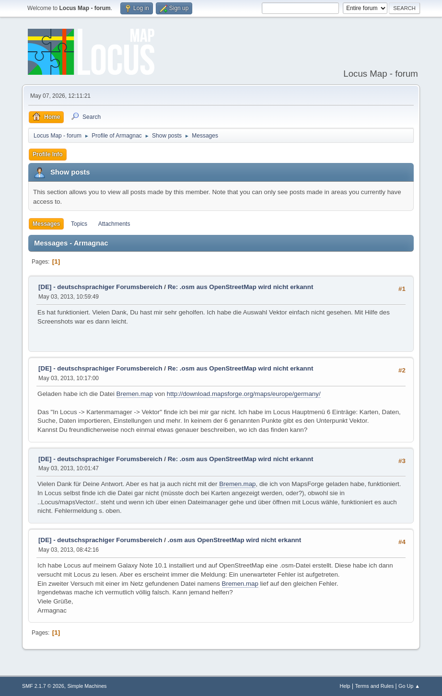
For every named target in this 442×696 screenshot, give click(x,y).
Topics (79, 223)
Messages (46, 223)
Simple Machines (86, 686)
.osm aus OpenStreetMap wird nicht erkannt (234, 540)
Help (344, 686)
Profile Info (48, 154)
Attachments (114, 223)
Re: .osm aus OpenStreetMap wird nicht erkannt (241, 286)
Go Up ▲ (409, 686)
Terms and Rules (374, 686)
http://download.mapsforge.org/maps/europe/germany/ (244, 393)
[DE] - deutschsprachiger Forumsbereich (100, 286)
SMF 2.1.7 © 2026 (43, 686)
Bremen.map (134, 393)
